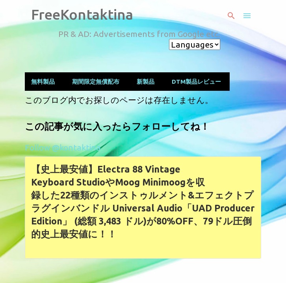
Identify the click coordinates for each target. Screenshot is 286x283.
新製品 (145, 81)
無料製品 (43, 81)
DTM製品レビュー (196, 81)
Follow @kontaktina (63, 147)
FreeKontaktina (82, 14)
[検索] (231, 15)
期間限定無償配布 (95, 81)
